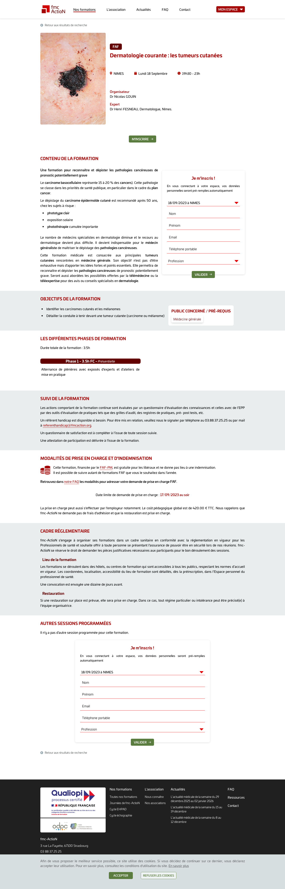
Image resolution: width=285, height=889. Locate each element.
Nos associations (155, 803)
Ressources (236, 797)
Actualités (143, 9)
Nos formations (84, 9)
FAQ (165, 9)
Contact (184, 9)
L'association (116, 9)
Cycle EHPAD (118, 809)
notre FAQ (71, 481)
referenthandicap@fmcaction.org (67, 425)
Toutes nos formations (123, 797)
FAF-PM (106, 467)
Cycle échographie (121, 815)
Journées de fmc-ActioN (125, 803)
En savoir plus (179, 865)
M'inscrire (142, 139)
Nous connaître (154, 797)
